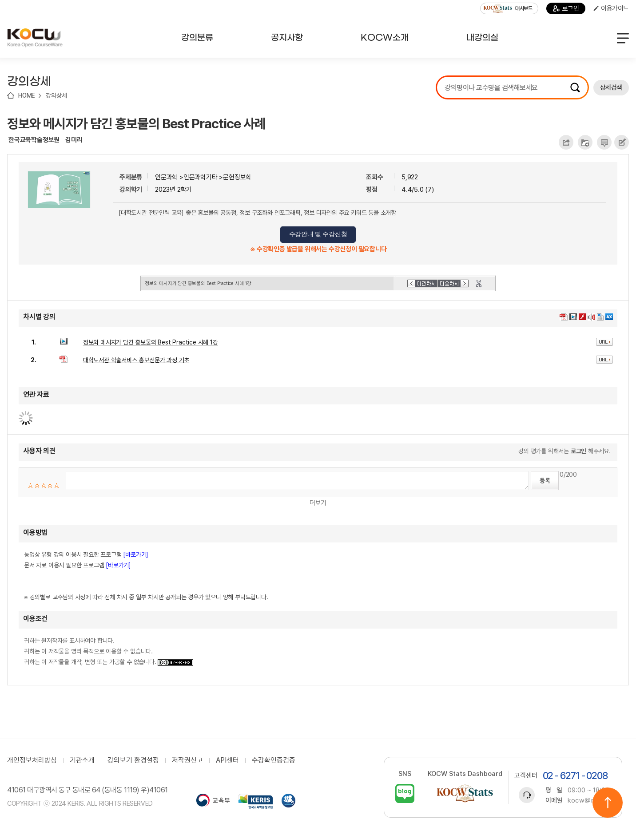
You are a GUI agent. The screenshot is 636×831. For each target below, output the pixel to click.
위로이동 (607, 802)
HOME (26, 95)
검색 (575, 87)
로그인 (566, 8)
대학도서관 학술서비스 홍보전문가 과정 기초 (136, 360)
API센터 (227, 760)
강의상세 (56, 95)
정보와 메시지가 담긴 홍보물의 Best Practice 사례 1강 (150, 342)
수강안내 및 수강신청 (318, 234)
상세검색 (611, 87)
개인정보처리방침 (32, 760)
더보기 (318, 503)
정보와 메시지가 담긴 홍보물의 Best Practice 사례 (136, 123)
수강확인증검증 (273, 760)
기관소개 (82, 760)
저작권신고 (187, 760)
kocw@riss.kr (589, 800)
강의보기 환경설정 (133, 760)
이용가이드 (611, 8)
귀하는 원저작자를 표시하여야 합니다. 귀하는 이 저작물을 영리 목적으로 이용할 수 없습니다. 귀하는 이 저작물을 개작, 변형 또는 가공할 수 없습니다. (108, 651)
